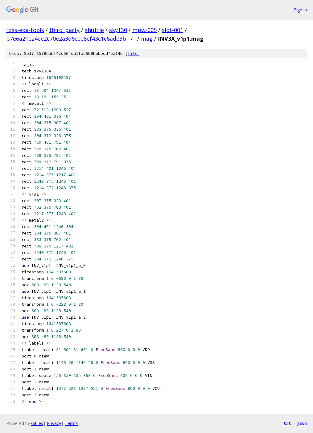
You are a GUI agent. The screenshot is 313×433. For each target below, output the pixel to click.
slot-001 (172, 30)
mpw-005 (144, 30)
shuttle (94, 30)
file (133, 53)
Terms (71, 423)
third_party (64, 30)
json (302, 423)
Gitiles (37, 423)
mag (147, 38)
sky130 (118, 30)
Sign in (300, 10)
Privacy (54, 423)
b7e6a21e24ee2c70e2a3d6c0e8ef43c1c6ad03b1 (67, 38)
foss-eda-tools (25, 30)
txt (287, 423)
